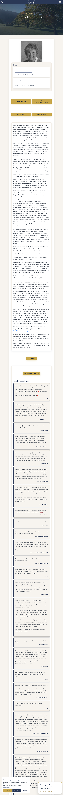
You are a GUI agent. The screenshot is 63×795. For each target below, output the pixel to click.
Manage (25, 790)
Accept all (7, 790)
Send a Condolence (21, 101)
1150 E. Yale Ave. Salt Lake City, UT (23, 72)
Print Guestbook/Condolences (31, 373)
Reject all (16, 790)
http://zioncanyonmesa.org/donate (22, 331)
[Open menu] (60, 1)
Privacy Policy (6, 787)
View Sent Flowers (41, 114)
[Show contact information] (2, 2)
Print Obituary (31, 358)
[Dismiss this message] (60, 784)
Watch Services (21, 114)
